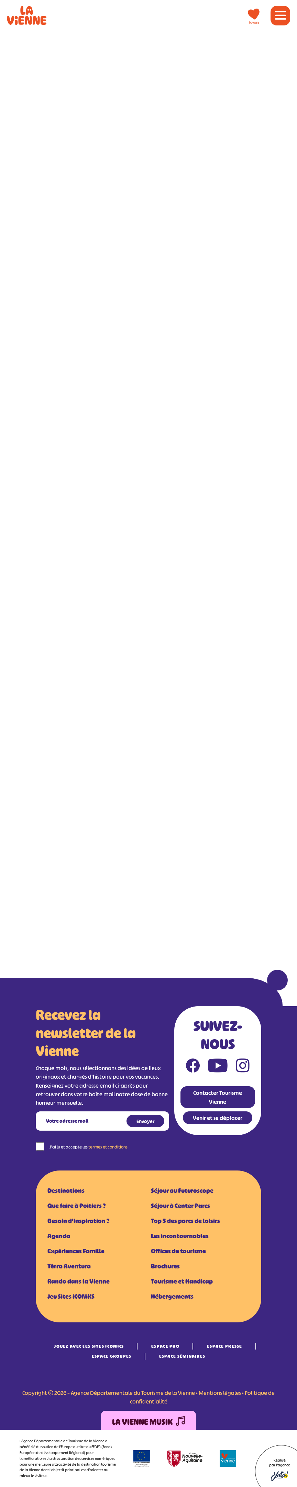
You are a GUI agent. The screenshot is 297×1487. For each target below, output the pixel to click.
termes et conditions (108, 1147)
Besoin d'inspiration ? (78, 1221)
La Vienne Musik (148, 1422)
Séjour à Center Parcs (180, 1206)
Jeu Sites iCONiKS (71, 1296)
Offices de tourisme (178, 1251)
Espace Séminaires (182, 1356)
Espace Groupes (112, 1356)
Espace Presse (224, 1346)
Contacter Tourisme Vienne (217, 1097)
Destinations (66, 1191)
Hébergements (172, 1296)
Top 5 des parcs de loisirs (185, 1221)
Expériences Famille (75, 1251)
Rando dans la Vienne (78, 1281)
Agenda (58, 1236)
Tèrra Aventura (69, 1266)
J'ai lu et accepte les (89, 1147)
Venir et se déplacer (217, 1118)
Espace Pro (165, 1346)
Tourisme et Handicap (182, 1281)
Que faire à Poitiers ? (76, 1206)
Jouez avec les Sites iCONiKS (89, 1346)
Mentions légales (220, 1393)
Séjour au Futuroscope (182, 1191)
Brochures (165, 1266)
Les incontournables (180, 1236)
